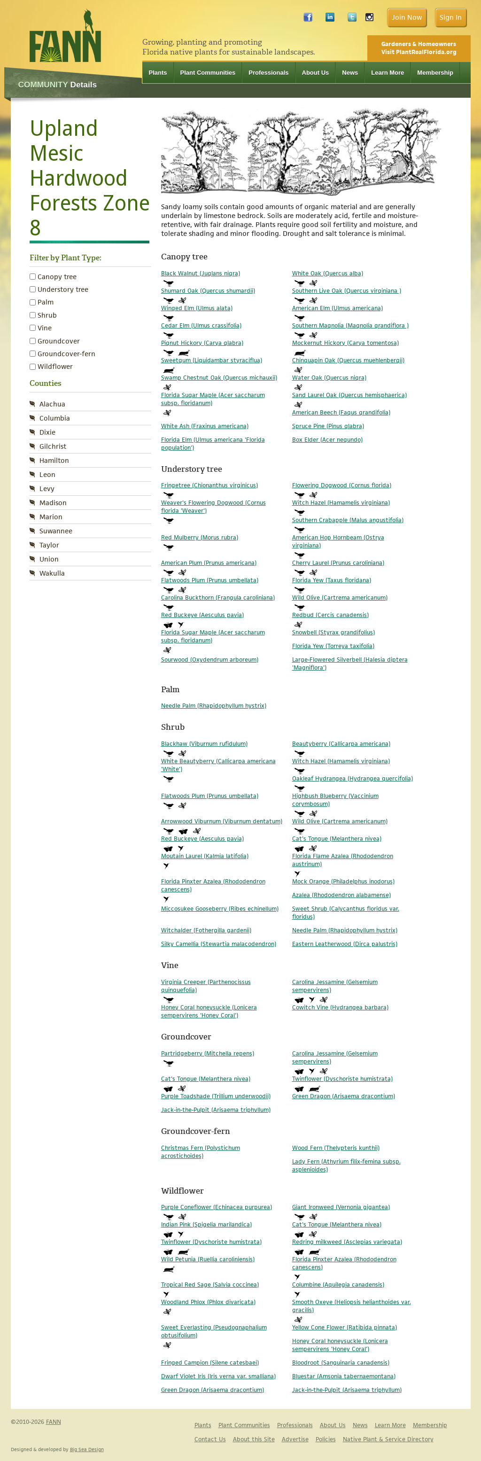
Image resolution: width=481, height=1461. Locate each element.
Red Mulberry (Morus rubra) (199, 537)
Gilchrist (52, 446)
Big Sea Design (87, 1449)
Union (49, 559)
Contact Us (210, 1439)
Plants (158, 72)
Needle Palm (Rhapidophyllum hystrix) (213, 706)
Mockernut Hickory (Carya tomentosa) (345, 343)
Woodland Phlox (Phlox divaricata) (208, 1302)
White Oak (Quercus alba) (327, 273)
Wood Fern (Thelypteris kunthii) (336, 1148)
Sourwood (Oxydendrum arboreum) (209, 660)
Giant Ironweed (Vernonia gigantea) (341, 1207)
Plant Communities (208, 72)
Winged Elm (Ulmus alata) (197, 308)
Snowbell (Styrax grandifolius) (333, 632)
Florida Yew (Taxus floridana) (331, 580)
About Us (315, 72)
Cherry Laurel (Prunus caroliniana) (338, 563)
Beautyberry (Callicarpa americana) (341, 744)
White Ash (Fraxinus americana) (204, 426)
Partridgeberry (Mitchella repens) (207, 1053)
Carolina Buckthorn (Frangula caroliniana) (218, 598)
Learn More (387, 72)
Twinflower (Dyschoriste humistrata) (342, 1079)
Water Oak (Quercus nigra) (329, 378)
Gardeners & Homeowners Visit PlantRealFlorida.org (419, 48)
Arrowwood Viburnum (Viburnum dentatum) (221, 821)
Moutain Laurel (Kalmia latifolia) (204, 856)
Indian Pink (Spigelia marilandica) (206, 1224)
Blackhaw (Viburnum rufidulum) (204, 744)
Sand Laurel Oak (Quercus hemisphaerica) (349, 395)
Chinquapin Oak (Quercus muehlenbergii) (348, 360)
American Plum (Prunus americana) (208, 563)
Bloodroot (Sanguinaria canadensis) (340, 1363)
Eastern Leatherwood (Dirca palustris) (344, 944)
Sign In (451, 17)
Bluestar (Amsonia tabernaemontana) (344, 1376)
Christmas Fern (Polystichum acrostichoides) (200, 1152)
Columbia (54, 418)
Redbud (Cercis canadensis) (330, 615)
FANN (53, 1422)
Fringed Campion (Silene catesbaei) (210, 1363)
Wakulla (52, 573)
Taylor (49, 544)
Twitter (352, 19)
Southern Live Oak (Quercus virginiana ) (346, 291)
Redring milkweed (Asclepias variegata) (347, 1242)
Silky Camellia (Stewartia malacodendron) (218, 944)
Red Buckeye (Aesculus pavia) (202, 615)
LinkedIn (330, 19)
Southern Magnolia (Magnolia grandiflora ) (350, 325)
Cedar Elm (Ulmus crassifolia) (201, 325)
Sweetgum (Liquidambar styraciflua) (211, 360)
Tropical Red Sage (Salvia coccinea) (210, 1285)
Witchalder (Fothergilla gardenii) (206, 930)
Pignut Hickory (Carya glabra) (202, 343)
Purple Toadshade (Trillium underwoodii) (216, 1096)
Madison (53, 502)
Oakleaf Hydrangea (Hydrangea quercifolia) (352, 778)
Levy (46, 488)
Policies (326, 1439)
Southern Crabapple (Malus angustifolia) (347, 520)
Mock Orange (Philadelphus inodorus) (343, 881)
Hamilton (54, 460)
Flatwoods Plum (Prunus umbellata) (209, 580)
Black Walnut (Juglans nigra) (200, 273)
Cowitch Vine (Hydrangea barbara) (340, 1007)
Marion (50, 516)
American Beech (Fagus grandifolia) (341, 412)
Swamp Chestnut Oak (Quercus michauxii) (219, 378)
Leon (47, 474)
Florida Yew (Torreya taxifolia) (333, 646)
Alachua (52, 403)
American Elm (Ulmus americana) (337, 308)
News (350, 72)
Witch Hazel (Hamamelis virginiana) (341, 503)
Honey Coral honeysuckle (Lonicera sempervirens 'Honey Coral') (209, 1011)
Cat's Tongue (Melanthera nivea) (336, 839)
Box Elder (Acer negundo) (327, 440)
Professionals (268, 72)
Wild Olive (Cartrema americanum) (340, 598)
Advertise (295, 1439)
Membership (435, 72)
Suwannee (55, 530)
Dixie (47, 432)
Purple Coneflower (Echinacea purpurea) (216, 1207)
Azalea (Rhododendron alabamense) (341, 895)
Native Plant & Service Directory (388, 1439)
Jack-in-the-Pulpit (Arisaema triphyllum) (216, 1110)
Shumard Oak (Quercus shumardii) (208, 291)
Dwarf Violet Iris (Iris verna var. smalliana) (218, 1376)
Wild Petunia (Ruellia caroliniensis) (208, 1259)
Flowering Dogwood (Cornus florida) (341, 485)
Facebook (307, 19)
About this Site (254, 1439)
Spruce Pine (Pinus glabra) (328, 426)
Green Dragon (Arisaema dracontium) (343, 1096)
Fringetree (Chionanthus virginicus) (209, 485)
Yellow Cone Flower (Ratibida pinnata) (344, 1327)
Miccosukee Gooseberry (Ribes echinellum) (220, 909)
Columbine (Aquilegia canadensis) (338, 1285)
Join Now (407, 17)
